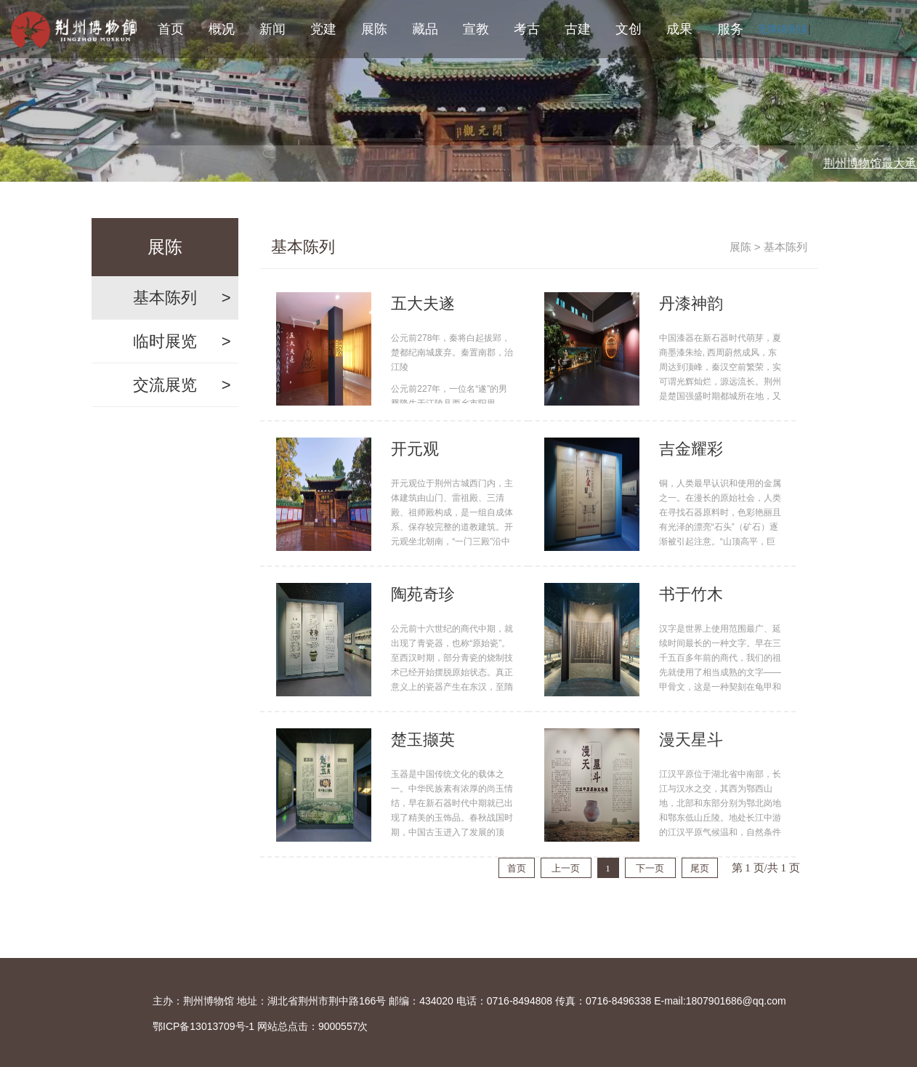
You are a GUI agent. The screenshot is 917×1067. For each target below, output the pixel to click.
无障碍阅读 (782, 29)
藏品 (425, 29)
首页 (171, 29)
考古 (527, 29)
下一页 (650, 868)
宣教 (476, 29)
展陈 (374, 29)
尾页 (699, 868)
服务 (730, 29)
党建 (323, 29)
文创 (628, 29)
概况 (222, 29)
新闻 (272, 29)
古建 (578, 29)
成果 (679, 29)
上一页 (566, 868)
